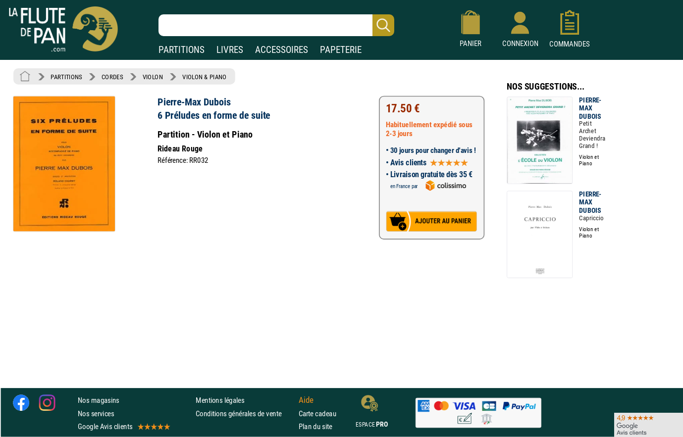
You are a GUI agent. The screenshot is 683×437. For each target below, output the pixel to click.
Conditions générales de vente (245, 413)
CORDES (112, 77)
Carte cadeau (317, 413)
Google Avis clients (123, 426)
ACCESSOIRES (281, 49)
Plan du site (315, 426)
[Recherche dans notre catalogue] (276, 25)
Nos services (96, 413)
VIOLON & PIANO (204, 77)
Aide (306, 400)
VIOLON (153, 77)
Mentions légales (220, 400)
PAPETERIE (341, 49)
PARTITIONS (181, 49)
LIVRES (229, 49)
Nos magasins (98, 400)
